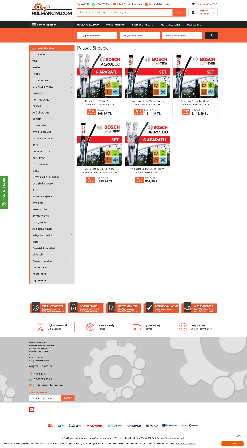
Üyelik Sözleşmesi (38, 342)
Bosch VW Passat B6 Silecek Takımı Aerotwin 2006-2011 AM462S (195, 102)
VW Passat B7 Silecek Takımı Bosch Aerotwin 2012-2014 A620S (99, 170)
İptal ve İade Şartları (39, 352)
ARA (179, 12)
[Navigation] (52, 24)
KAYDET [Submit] (68, 399)
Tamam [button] (232, 443)
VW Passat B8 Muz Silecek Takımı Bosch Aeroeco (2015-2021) (147, 170)
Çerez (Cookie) (36, 358)
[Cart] (205, 4)
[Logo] (52, 11)
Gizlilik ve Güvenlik (38, 348)
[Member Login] (203, 13)
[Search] (131, 13)
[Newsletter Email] (52, 399)
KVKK (31, 355)
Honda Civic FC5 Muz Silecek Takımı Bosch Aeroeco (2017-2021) (99, 102)
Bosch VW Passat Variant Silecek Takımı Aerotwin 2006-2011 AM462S (147, 102)
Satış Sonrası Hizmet (39, 361)
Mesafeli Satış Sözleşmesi (42, 345)
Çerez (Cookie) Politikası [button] (185, 443)
